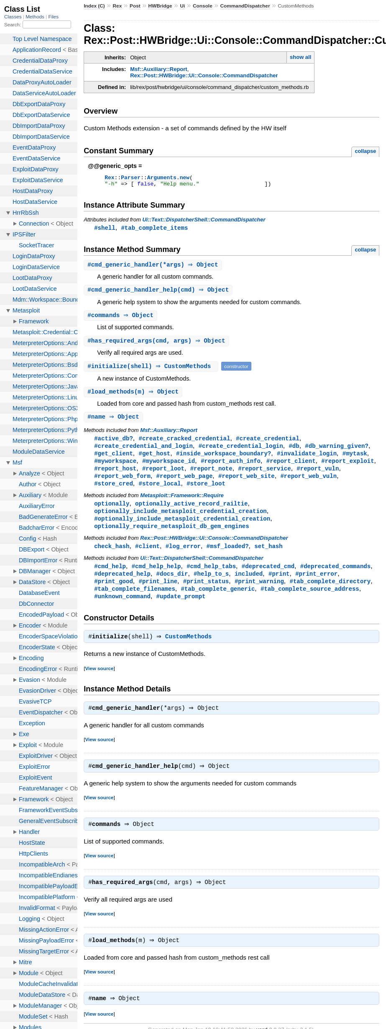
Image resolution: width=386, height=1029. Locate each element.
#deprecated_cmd (268, 577)
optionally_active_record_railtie (191, 512)
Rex (117, 6)
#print (279, 585)
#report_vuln (318, 476)
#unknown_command (122, 608)
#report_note (211, 476)
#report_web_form (122, 484)
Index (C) (94, 6)
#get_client (113, 460)
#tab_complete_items (154, 230)
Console (202, 6)
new (184, 178)
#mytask (355, 460)
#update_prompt (181, 608)
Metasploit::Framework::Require (181, 504)
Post (135, 6)
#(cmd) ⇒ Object (159, 293)
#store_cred (113, 491)
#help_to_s (211, 585)
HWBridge (160, 6)
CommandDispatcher (245, 6)
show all (300, 57)
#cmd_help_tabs (211, 577)
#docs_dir (172, 585)
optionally (111, 512)
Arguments (161, 178)
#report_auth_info (231, 468)
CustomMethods (190, 650)
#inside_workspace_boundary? (223, 460)
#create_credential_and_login (143, 452)
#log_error (183, 556)
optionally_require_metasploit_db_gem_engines (171, 536)
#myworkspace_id (168, 468)
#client (147, 556)
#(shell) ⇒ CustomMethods (152, 371)
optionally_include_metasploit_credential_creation (180, 520)
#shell (104, 230)
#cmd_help (110, 577)
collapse (365, 151)
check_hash (111, 556)
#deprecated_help (122, 585)
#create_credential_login (241, 452)
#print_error (316, 585)
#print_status (206, 593)
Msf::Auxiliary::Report (158, 69)
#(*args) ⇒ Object (153, 268)
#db (294, 452)
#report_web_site (246, 484)
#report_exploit (347, 468)
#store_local (159, 491)
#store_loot (206, 491)
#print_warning (259, 593)
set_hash (268, 556)
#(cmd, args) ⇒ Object (157, 345)
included (249, 585)
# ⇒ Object (121, 319)
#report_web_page (184, 484)
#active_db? (113, 444)
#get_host (154, 460)
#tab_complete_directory (330, 593)
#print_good (113, 593)
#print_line (157, 593)
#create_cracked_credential (184, 444)
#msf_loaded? (228, 556)
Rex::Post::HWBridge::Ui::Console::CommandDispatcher (204, 75)
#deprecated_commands (335, 577)
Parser (131, 178)
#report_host (115, 476)
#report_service (264, 476)
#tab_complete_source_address (310, 601)
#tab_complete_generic (218, 601)
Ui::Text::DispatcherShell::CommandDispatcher (203, 222)
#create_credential (267, 444)
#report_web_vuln (308, 484)
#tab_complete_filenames (134, 601)
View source (99, 681)
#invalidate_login (307, 460)
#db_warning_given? (336, 452)
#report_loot (163, 476)
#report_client (291, 468)
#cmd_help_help (156, 577)
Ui (182, 6)
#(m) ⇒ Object (134, 397)
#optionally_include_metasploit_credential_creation (182, 528)
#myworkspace (115, 468)
